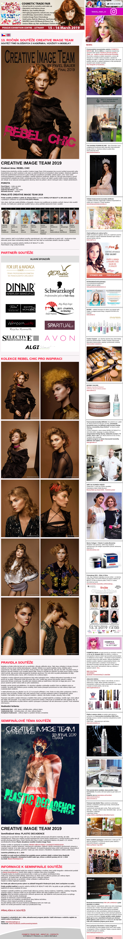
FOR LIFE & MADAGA (110, 902)
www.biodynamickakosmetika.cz (97, 204)
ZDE (101, 440)
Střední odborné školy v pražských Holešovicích (46, 845)
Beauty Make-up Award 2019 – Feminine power (101, 490)
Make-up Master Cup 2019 (94, 845)
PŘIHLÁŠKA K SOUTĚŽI (13, 910)
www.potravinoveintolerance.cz (96, 287)
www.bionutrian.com (93, 550)
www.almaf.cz (91, 314)
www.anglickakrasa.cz (93, 687)
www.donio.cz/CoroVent (104, 795)
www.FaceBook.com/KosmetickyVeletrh (23, 923)
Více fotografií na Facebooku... (96, 64)
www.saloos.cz (91, 390)
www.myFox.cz (91, 240)
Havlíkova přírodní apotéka (108, 52)
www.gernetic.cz (92, 442)
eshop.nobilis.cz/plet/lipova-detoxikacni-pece (100, 815)
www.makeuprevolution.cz (95, 932)
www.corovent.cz (92, 798)
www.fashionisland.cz (93, 152)
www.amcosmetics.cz (93, 723)
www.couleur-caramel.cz (94, 344)
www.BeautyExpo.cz (12, 922)
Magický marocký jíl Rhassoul (95, 387)
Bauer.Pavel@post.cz (15, 859)
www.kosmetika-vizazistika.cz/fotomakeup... (100, 584)
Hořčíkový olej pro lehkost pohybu (96, 389)
